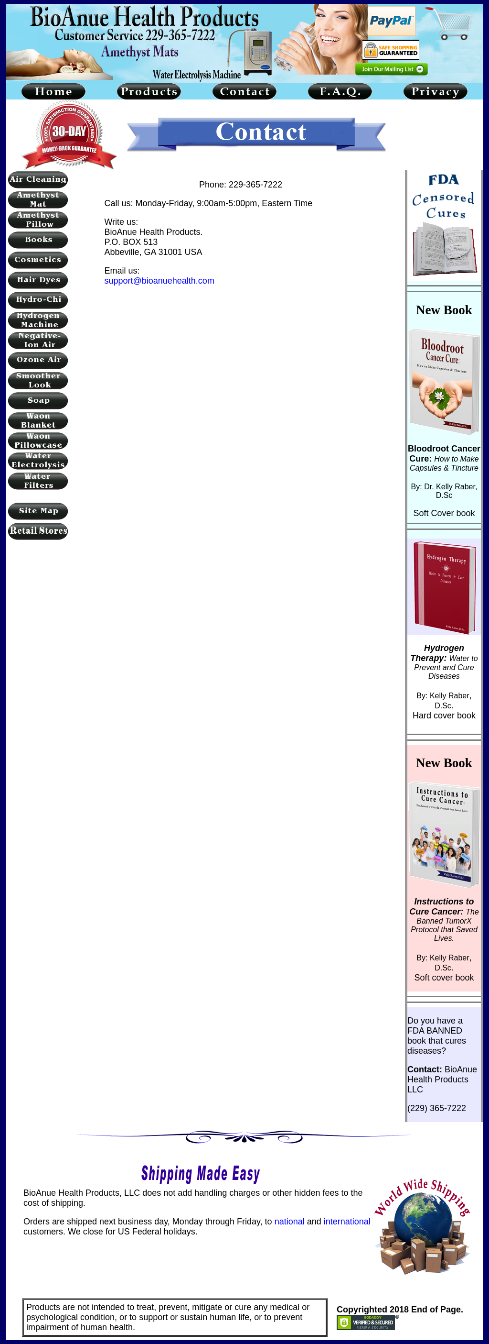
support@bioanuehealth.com (159, 281)
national (290, 1221)
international (347, 1221)
